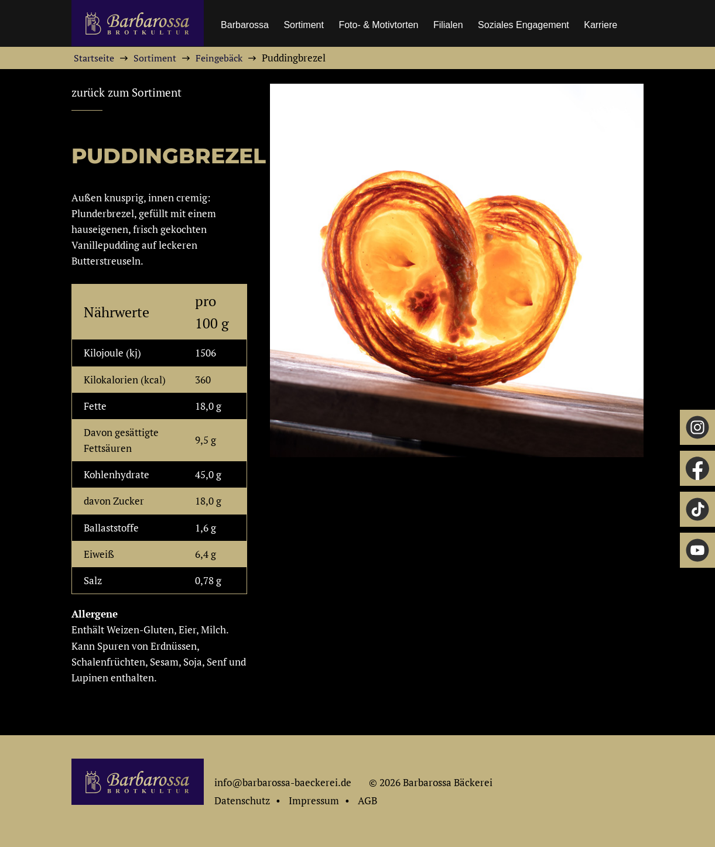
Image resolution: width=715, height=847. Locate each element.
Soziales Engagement (523, 25)
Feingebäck (219, 58)
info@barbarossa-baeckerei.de (282, 782)
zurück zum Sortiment (126, 92)
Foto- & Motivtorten (378, 25)
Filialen (448, 25)
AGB (367, 800)
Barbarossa (245, 25)
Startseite (94, 58)
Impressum (314, 800)
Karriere (600, 25)
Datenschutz (242, 800)
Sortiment (303, 25)
